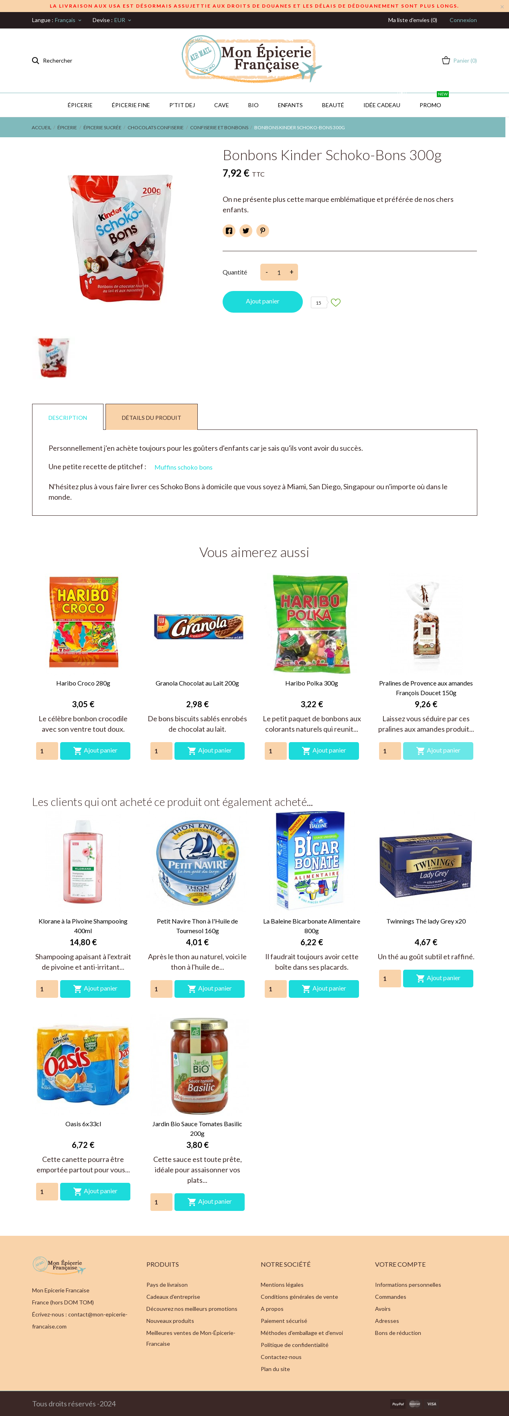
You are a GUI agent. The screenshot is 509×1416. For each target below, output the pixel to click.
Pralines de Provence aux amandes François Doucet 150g (426, 687)
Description (68, 417)
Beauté (333, 105)
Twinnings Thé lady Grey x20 (426, 921)
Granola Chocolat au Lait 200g (197, 683)
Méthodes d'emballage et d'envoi (302, 1332)
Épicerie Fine (131, 105)
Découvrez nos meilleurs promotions (191, 1308)
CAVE (221, 105)
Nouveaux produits (170, 1320)
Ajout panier (263, 301)
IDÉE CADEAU (385, 100)
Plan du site (275, 1368)
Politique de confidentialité (295, 1344)
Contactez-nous (281, 1356)
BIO (253, 105)
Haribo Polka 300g (311, 683)
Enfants (290, 105)
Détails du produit (151, 417)
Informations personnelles (408, 1284)
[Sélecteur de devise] (123, 20)
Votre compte (400, 1264)
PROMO (434, 100)
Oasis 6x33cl (83, 1123)
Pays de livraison (167, 1284)
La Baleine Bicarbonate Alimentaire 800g (311, 925)
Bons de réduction (398, 1332)
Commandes (390, 1296)
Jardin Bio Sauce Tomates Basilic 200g (197, 1128)
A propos (272, 1308)
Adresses (387, 1320)
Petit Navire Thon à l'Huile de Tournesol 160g (197, 925)
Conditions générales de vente (299, 1296)
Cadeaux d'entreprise (173, 1296)
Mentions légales (282, 1284)
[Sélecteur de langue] (69, 20)
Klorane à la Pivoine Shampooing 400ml (83, 925)
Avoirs (383, 1308)
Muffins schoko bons (183, 467)
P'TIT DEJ (182, 105)
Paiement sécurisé (284, 1320)
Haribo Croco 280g (83, 683)
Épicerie (80, 105)
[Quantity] (47, 751)
